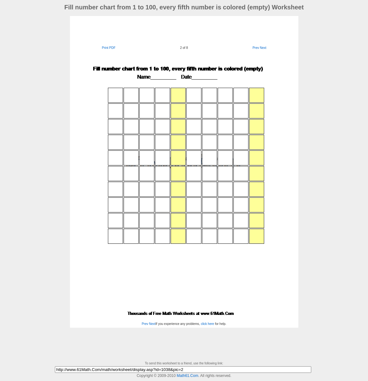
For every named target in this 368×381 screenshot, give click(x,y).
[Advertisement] (184, 30)
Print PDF (108, 48)
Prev (256, 48)
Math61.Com (187, 375)
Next (263, 48)
